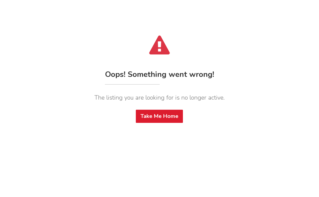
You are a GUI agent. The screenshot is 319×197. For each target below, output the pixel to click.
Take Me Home (159, 116)
